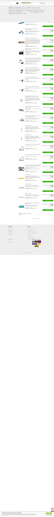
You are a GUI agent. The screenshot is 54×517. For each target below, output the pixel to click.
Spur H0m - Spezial (3, 15)
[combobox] (24, 14)
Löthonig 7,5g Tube (27, 174)
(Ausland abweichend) (34, 33)
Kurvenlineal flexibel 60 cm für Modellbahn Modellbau (33, 154)
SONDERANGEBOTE (3, 8)
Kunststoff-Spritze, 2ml (28, 125)
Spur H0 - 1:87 (2, 13)
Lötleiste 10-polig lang (28, 193)
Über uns (21, 5)
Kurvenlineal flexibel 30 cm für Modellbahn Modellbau (33, 144)
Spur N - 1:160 (2, 18)
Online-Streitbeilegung (27, 5)
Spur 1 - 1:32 (2, 10)
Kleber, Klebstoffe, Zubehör (4, 30)
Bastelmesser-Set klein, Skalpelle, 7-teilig (31, 38)
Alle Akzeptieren (49, 513)
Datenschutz (29, 235)
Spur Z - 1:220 (2, 19)
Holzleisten (2, 26)
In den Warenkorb (47, 26)
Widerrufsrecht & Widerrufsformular (32, 233)
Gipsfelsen (2, 25)
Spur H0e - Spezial (3, 14)
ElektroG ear (29, 229)
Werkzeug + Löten (3, 31)
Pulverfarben (2, 29)
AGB (28, 234)
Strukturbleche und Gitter (4, 24)
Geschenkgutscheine (3, 9)
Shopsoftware (24, 252)
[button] (19, 14)
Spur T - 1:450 (2, 20)
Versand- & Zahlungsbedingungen (14, 5)
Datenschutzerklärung (6, 515)
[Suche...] (17, 3)
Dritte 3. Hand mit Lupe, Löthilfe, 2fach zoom (31, 67)
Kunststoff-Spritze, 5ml (28, 134)
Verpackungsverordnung (31, 230)
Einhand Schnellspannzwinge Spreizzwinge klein (32, 86)
